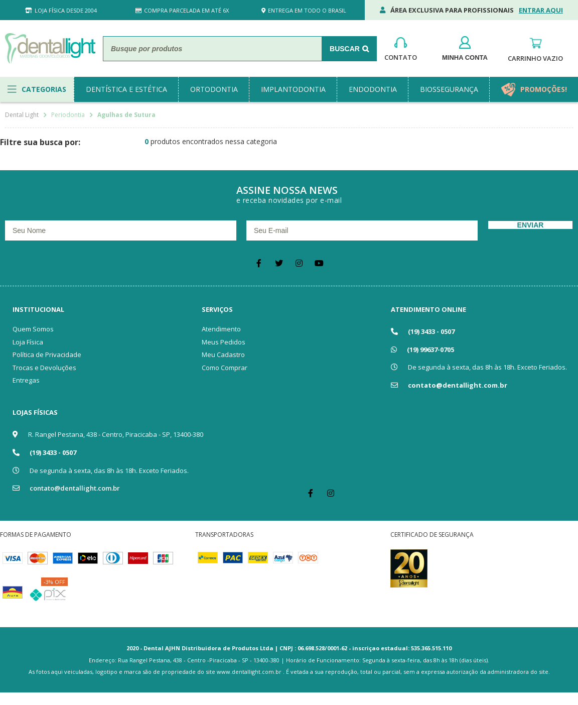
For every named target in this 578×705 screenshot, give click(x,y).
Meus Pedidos (223, 341)
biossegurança (449, 89)
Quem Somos (33, 328)
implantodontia (293, 89)
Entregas (26, 380)
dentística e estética (126, 89)
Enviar (530, 225)
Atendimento (221, 328)
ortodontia (214, 89)
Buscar (345, 49)
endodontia (373, 89)
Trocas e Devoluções (44, 367)
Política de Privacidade (47, 354)
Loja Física (28, 341)
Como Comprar (224, 367)
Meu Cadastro (223, 354)
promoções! (543, 89)
